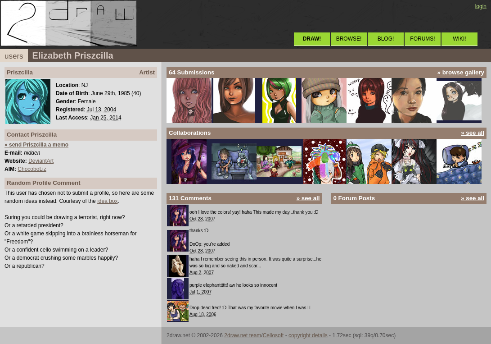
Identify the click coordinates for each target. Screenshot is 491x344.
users (14, 56)
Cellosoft (273, 335)
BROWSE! (349, 39)
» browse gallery (460, 72)
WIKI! (459, 39)
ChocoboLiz (32, 169)
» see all (472, 132)
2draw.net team (242, 335)
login (480, 6)
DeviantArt (41, 161)
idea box (107, 201)
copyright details (308, 335)
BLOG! (386, 39)
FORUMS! (422, 39)
